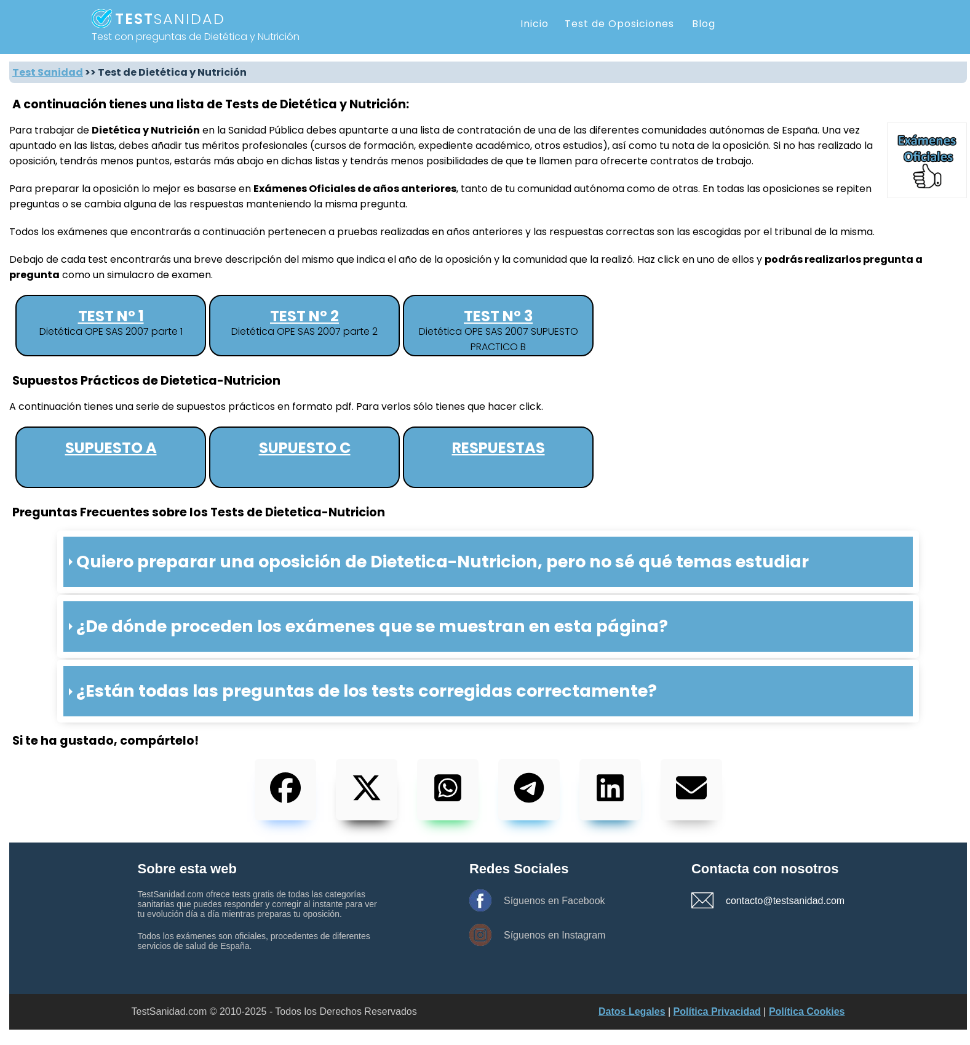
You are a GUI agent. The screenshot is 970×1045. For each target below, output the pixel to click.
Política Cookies (807, 1011)
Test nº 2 (304, 316)
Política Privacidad (717, 1011)
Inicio (534, 24)
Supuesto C (305, 448)
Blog (703, 24)
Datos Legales (631, 1011)
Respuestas (498, 448)
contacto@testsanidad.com (769, 900)
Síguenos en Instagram (554, 935)
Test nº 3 (498, 316)
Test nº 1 (111, 316)
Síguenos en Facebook (554, 900)
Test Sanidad (47, 72)
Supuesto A (111, 448)
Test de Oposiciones (619, 24)
